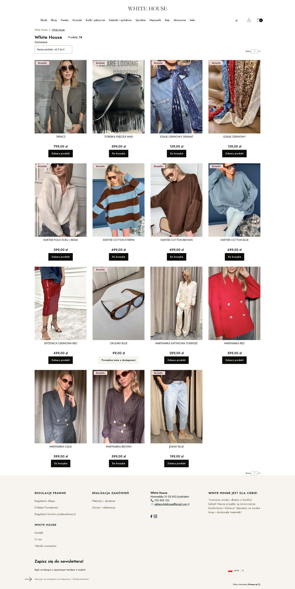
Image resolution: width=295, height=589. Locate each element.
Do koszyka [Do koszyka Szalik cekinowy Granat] (176, 153)
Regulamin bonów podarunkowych (55, 514)
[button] (244, 20)
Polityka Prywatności (46, 507)
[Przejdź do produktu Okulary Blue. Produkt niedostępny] (118, 303)
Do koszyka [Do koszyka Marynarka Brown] (118, 463)
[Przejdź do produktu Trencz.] (61, 96)
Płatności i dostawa (103, 501)
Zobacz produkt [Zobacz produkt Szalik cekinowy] (234, 153)
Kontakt (39, 533)
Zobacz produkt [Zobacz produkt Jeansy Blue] (176, 463)
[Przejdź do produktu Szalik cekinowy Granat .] (176, 96)
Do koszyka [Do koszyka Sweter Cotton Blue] (234, 257)
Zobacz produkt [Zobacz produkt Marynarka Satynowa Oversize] (176, 360)
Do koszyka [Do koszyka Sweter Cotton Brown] (176, 257)
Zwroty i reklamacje (103, 507)
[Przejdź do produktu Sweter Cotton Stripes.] (118, 200)
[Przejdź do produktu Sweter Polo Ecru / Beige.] (61, 200)
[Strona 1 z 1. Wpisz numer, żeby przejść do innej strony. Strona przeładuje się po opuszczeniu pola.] (255, 51)
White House (41, 30)
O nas (38, 539)
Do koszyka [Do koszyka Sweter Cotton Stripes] (118, 257)
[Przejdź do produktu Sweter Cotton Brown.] (176, 200)
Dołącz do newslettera (28, 579)
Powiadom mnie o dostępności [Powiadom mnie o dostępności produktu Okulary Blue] (118, 360)
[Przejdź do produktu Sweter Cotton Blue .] (234, 200)
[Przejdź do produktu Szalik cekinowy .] (234, 96)
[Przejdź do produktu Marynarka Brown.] (118, 406)
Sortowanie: (41, 42)
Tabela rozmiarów (45, 546)
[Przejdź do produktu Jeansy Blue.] (176, 406)
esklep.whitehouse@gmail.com (170, 504)
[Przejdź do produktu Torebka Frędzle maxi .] (118, 96)
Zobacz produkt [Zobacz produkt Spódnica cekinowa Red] (61, 360)
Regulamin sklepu (45, 501)
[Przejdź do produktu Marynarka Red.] (234, 303)
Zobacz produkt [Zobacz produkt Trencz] (61, 153)
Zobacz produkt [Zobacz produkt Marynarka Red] (234, 360)
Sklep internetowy (245, 584)
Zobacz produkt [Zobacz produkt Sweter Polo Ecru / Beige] (61, 257)
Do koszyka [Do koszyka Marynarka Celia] (60, 463)
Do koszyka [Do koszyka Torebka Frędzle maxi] (118, 153)
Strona (248, 51)
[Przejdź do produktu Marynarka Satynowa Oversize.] (176, 303)
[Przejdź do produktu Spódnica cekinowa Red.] (61, 303)
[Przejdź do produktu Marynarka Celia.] (61, 406)
